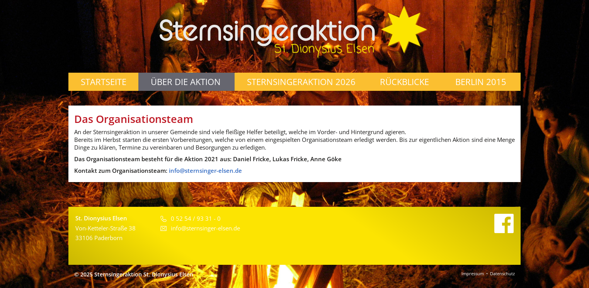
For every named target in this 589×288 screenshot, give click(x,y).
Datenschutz (502, 273)
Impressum (472, 273)
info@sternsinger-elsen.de (205, 170)
